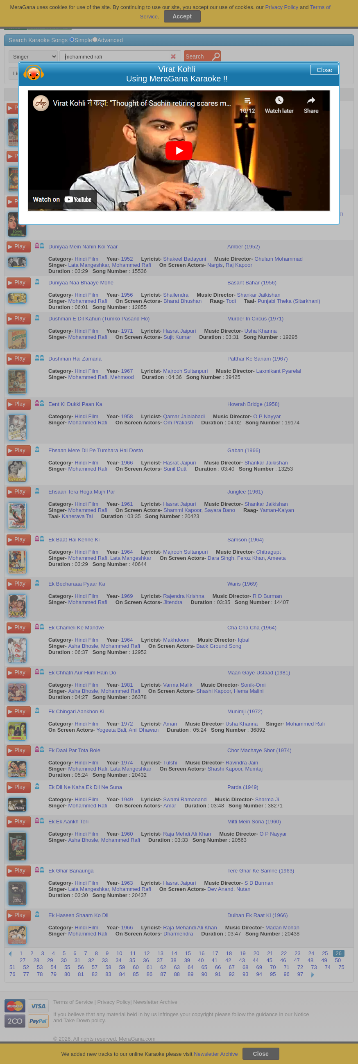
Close (324, 69)
